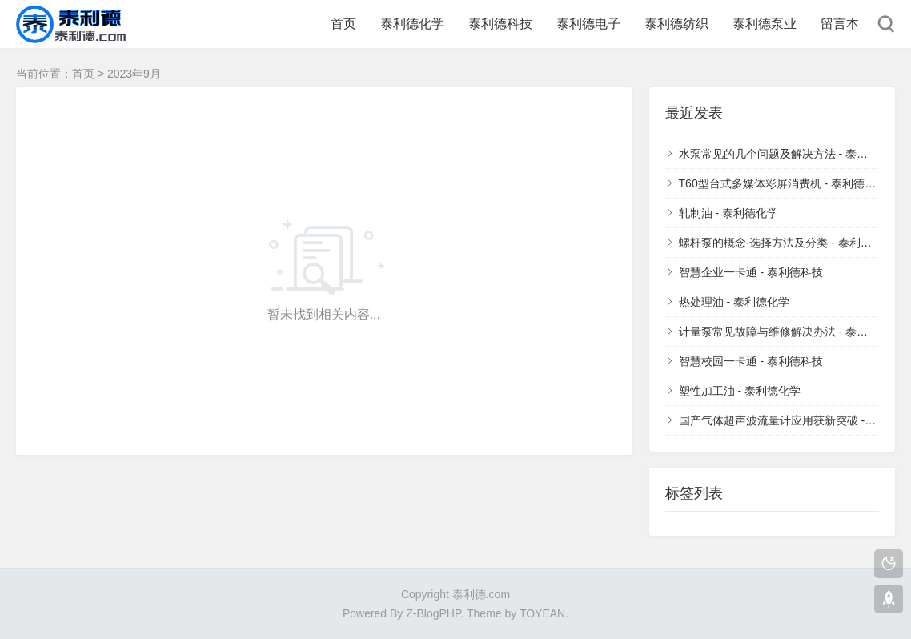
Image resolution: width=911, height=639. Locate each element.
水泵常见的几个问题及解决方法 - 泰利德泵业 (790, 153)
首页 (343, 23)
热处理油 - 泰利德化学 (734, 301)
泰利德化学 (412, 23)
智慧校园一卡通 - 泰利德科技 (751, 361)
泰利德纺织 (676, 23)
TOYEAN (542, 613)
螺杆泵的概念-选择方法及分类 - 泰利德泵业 (786, 242)
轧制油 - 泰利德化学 (728, 213)
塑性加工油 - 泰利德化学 (740, 390)
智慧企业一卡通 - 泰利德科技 (751, 272)
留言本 (840, 23)
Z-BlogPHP (433, 613)
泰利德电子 (588, 23)
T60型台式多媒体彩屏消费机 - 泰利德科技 (783, 183)
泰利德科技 (500, 23)
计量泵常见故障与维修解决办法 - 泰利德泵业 (790, 331)
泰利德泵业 (764, 23)
